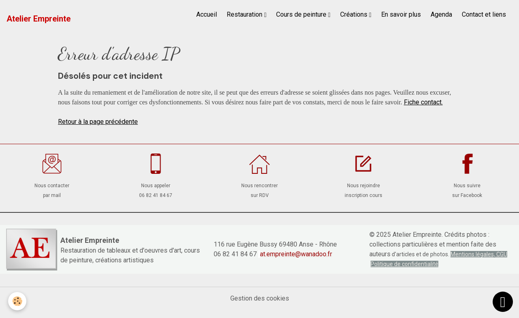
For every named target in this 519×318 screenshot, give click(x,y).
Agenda (441, 14)
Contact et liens (484, 14)
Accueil (206, 14)
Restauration (245, 14)
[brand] (38, 19)
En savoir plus (401, 14)
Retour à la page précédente (98, 121)
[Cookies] (17, 301)
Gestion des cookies (259, 298)
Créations (354, 14)
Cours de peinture (302, 14)
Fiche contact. (423, 102)
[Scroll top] (503, 302)
